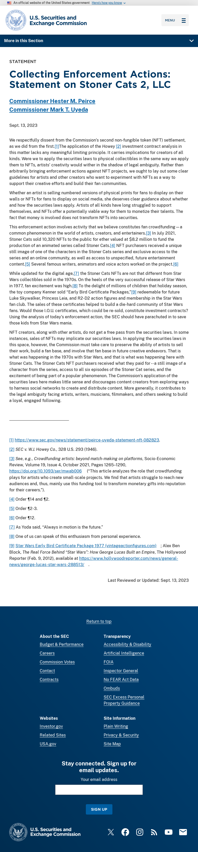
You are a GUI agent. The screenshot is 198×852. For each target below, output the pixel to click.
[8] (75, 285)
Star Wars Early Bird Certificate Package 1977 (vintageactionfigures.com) (85, 545)
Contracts (49, 679)
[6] (175, 264)
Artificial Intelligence (124, 653)
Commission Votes (57, 662)
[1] (57, 146)
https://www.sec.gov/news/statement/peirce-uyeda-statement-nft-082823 (87, 440)
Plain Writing (116, 726)
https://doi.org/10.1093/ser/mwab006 (45, 471)
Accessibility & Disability (127, 644)
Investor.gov (51, 726)
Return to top (99, 621)
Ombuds (112, 688)
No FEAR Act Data (121, 679)
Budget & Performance (62, 644)
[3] (148, 233)
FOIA (108, 662)
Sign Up (99, 809)
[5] (27, 264)
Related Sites (53, 735)
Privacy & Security (121, 735)
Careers (47, 653)
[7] (76, 273)
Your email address (99, 779)
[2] (118, 146)
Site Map (112, 743)
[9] (133, 292)
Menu (175, 20)
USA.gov (48, 743)
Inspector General (121, 670)
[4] (112, 245)
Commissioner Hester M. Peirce (52, 101)
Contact (47, 670)
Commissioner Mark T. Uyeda (48, 109)
